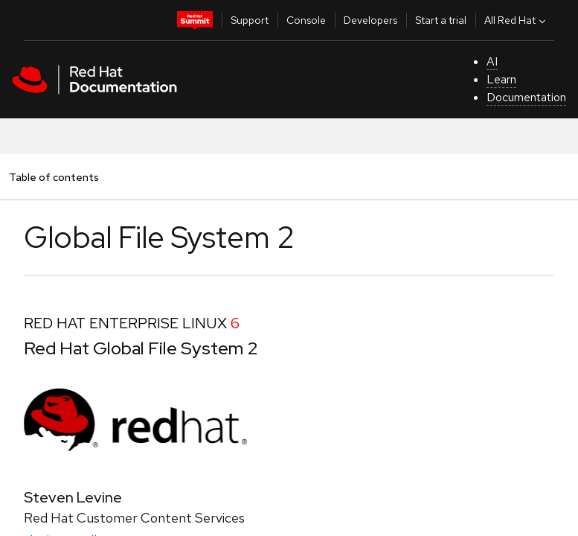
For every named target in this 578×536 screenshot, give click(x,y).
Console (306, 20)
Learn (501, 79)
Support (250, 20)
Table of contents (53, 177)
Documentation (526, 97)
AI (492, 61)
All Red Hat (516, 20)
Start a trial (440, 20)
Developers (370, 20)
